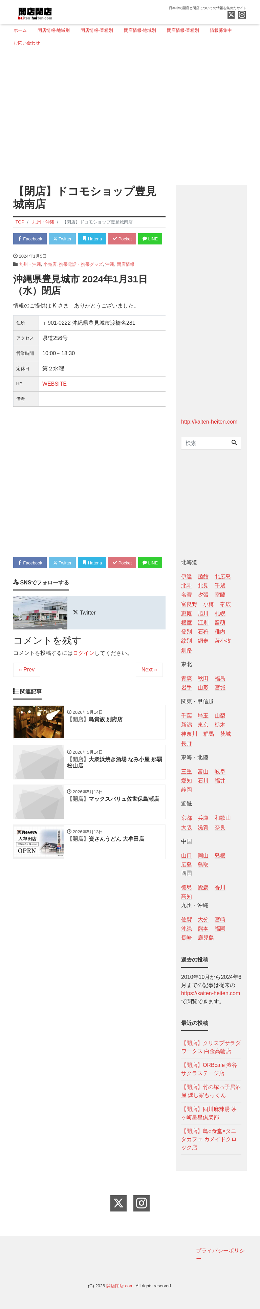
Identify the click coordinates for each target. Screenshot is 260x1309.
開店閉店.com (119, 1285)
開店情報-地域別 (54, 30)
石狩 (203, 632)
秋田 (203, 678)
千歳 (220, 585)
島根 (220, 855)
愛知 (186, 781)
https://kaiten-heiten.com (210, 993)
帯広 (225, 604)
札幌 (220, 613)
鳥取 (203, 864)
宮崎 (220, 919)
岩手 (186, 687)
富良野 (189, 604)
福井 (220, 781)
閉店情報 (125, 277)
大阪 (186, 827)
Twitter (62, 238)
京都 (186, 818)
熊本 (203, 928)
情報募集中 (221, 30)
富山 (203, 771)
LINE (25, 252)
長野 (186, 743)
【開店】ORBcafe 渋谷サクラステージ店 (209, 1069)
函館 (203, 576)
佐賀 (186, 919)
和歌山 (223, 818)
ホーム (20, 30)
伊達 (186, 576)
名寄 (186, 595)
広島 (186, 864)
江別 (203, 622)
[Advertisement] (127, 112)
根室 (186, 622)
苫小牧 (223, 641)
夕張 (203, 595)
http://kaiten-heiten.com (209, 422)
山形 (203, 687)
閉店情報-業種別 (183, 30)
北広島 (223, 576)
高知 (186, 896)
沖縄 (109, 277)
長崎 (186, 938)
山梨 (220, 715)
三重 (186, 771)
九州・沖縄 (30, 277)
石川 (203, 781)
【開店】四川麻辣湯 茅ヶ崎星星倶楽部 (209, 1113)
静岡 (186, 790)
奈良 (220, 827)
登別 (186, 632)
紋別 (186, 641)
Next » (149, 696)
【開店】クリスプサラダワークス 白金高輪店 (211, 1047)
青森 (186, 678)
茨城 (225, 734)
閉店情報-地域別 (140, 30)
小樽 (208, 604)
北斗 (186, 585)
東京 (203, 725)
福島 (220, 678)
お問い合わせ (27, 42)
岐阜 (220, 771)
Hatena (93, 238)
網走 (203, 641)
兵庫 (203, 818)
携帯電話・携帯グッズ (81, 277)
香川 (220, 887)
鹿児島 (206, 938)
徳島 (186, 887)
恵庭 (186, 613)
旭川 (203, 613)
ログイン (83, 680)
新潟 (186, 725)
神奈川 (189, 734)
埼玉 (203, 715)
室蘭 (220, 595)
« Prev (27, 696)
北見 (203, 585)
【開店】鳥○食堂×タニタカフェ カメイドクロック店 (209, 1139)
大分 (203, 919)
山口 (186, 855)
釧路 (186, 650)
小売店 (50, 277)
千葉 (186, 715)
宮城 (220, 687)
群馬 (208, 734)
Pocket (123, 238)
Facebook (30, 238)
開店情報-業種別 (97, 30)
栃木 (220, 725)
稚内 (220, 632)
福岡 (220, 928)
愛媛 (203, 887)
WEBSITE (54, 397)
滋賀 (203, 827)
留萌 (220, 622)
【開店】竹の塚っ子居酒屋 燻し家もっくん (211, 1091)
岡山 (203, 855)
